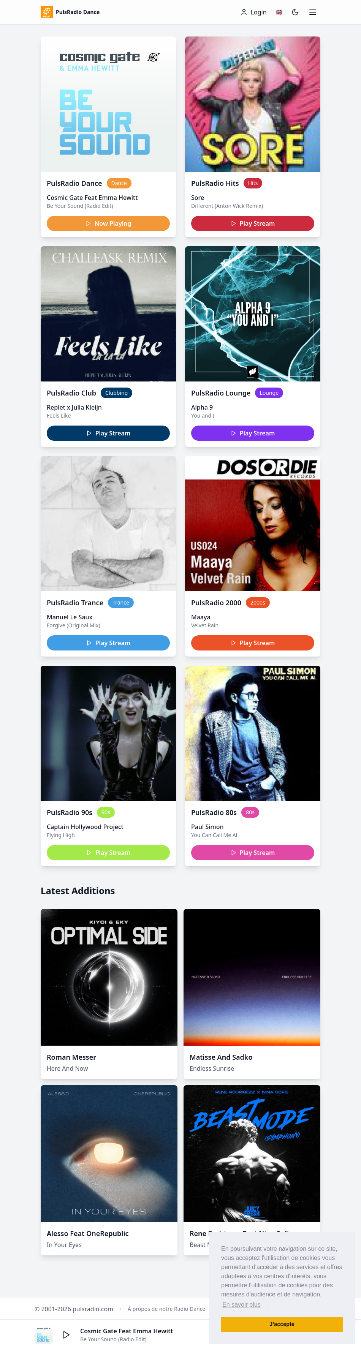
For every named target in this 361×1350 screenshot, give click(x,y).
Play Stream (253, 223)
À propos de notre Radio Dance (166, 1308)
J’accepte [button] (281, 1324)
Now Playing (108, 223)
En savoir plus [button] (241, 1304)
